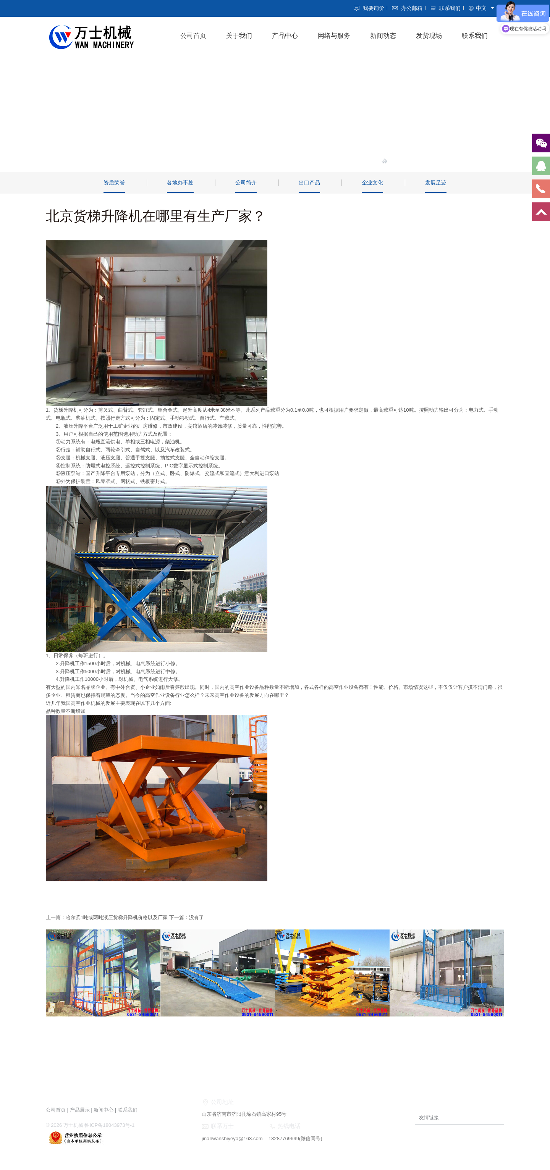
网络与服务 (334, 35)
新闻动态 (383, 35)
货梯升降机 (65, 409)
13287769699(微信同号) (294, 1137)
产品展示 (80, 1109)
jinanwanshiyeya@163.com (232, 1137)
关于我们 (239, 35)
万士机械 (73, 1123)
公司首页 (193, 35)
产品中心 (285, 35)
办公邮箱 (411, 8)
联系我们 (450, 8)
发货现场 (429, 35)
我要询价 (373, 8)
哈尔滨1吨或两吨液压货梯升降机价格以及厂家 (117, 917)
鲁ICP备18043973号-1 (109, 1123)
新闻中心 (103, 1109)
